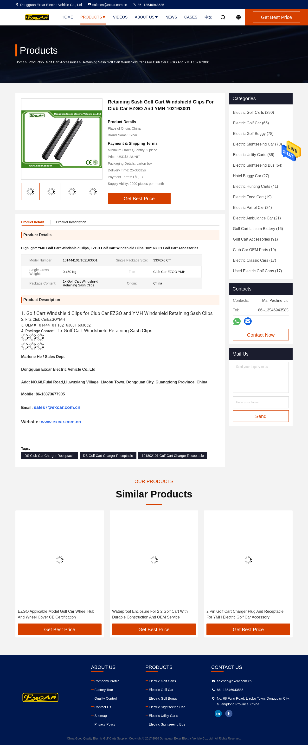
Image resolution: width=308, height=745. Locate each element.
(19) (252, 197)
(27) (251, 176)
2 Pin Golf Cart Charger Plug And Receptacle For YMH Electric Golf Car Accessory (244, 614)
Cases (190, 17)
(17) (254, 260)
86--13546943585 (148, 5)
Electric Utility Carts (163, 716)
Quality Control (106, 698)
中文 (208, 17)
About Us (146, 17)
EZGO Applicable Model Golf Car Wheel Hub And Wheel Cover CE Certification (56, 614)
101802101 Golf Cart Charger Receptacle (173, 456)
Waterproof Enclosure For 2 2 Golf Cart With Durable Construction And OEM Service (150, 614)
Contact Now (261, 335)
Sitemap (101, 716)
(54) (257, 165)
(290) (253, 112)
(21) (257, 218)
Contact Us (103, 707)
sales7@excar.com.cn (57, 407)
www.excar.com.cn (61, 421)
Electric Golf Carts (162, 681)
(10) (254, 250)
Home (67, 17)
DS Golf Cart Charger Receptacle (108, 456)
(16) (258, 229)
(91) (255, 239)
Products (93, 17)
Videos (120, 17)
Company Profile (107, 681)
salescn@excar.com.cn (107, 5)
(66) (251, 123)
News (171, 17)
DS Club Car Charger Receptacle (49, 456)
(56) (253, 155)
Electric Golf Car (161, 690)
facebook (228, 713)
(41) (255, 186)
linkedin (218, 713)
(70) (257, 144)
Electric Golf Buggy (163, 698)
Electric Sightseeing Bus (167, 724)
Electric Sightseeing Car (167, 707)
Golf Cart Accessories (62, 62)
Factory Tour (104, 690)
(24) (252, 208)
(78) (253, 134)
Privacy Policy (105, 724)
